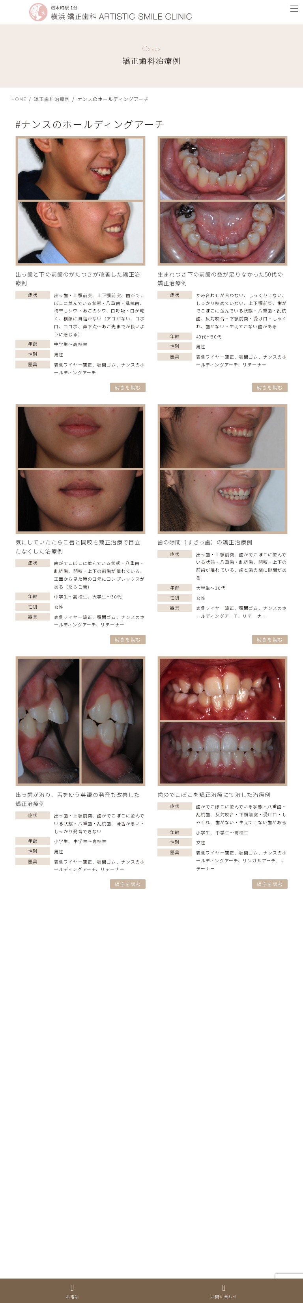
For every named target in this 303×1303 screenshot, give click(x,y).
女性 (59, 607)
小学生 (61, 841)
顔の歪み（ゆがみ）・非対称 (52, 1209)
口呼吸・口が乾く (39, 1262)
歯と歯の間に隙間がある (48, 1192)
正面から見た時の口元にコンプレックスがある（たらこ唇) (93, 1068)
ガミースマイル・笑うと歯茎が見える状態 (71, 1245)
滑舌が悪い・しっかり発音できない (63, 997)
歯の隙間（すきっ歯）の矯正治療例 (204, 542)
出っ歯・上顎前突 (73, 295)
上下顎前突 (109, 295)
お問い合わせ (224, 1291)
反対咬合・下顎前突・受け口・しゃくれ (69, 1174)
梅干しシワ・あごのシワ (80, 310)
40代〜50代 (209, 336)
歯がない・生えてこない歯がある (241, 326)
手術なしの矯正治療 (42, 1050)
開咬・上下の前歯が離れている (106, 571)
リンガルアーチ (259, 860)
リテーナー (255, 364)
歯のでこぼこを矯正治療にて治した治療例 (214, 794)
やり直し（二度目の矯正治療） (57, 979)
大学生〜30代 (107, 596)
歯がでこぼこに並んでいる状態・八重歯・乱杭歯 (241, 311)
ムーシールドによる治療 (48, 1015)
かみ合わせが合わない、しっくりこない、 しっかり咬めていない (102, 1086)
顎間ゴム (106, 364)
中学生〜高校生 (71, 344)
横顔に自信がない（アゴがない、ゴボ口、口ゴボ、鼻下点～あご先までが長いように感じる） (99, 326)
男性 (59, 354)
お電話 (72, 1291)
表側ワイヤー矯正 (73, 364)
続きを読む (128, 387)
